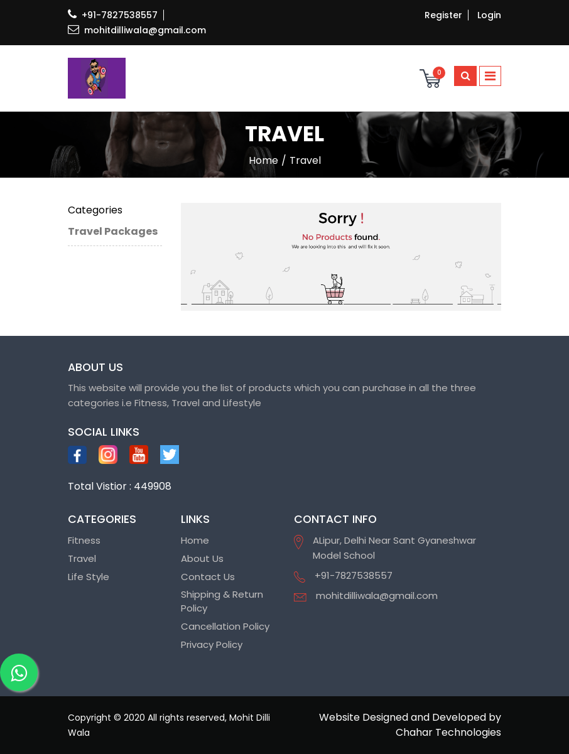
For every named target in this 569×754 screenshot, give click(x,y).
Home (195, 540)
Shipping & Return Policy (222, 601)
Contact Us (208, 576)
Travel (82, 558)
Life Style (88, 576)
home (263, 160)
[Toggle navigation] (490, 76)
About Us (202, 558)
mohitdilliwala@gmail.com (137, 30)
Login (489, 15)
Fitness (84, 540)
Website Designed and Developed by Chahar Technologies (410, 725)
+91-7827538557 (113, 15)
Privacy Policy (211, 644)
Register (443, 15)
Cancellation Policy (225, 626)
